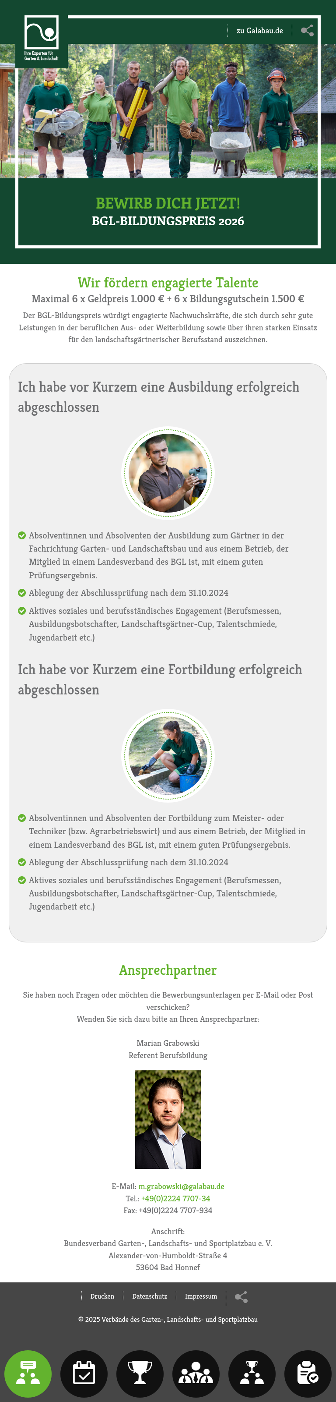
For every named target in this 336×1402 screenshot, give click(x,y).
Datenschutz (149, 1296)
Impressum (201, 1296)
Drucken (103, 1296)
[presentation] (28, 1374)
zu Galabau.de (260, 30)
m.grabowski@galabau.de (181, 1186)
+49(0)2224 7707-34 (175, 1198)
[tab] (28, 1374)
